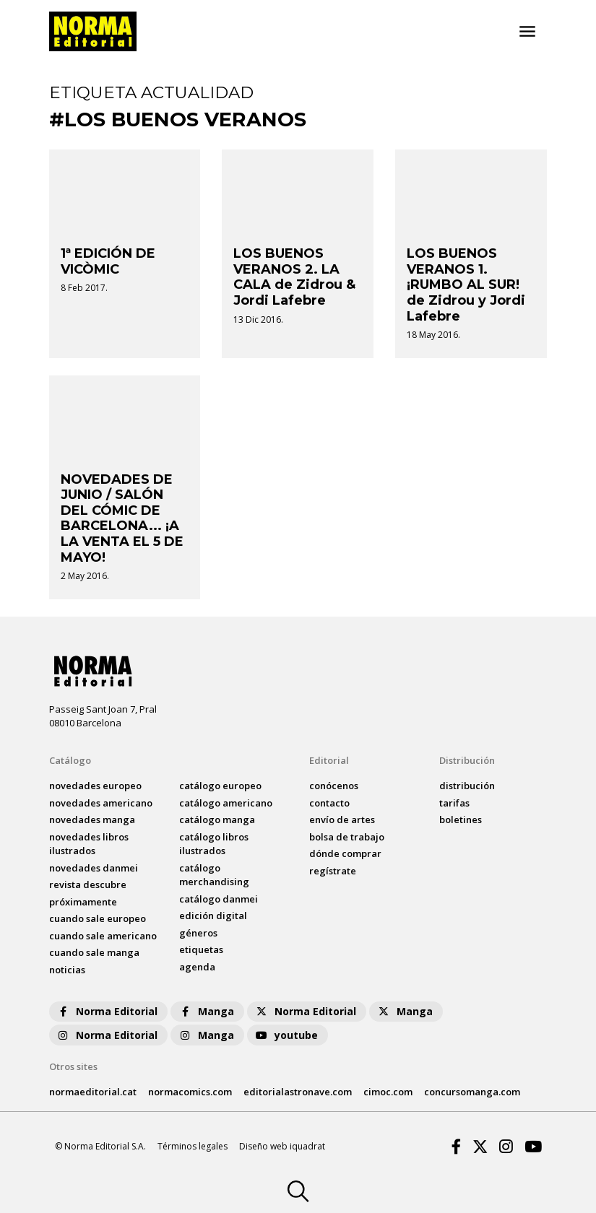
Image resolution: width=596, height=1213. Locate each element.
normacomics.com (190, 1091)
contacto (329, 802)
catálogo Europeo (220, 785)
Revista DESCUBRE (87, 884)
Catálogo (70, 760)
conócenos (333, 785)
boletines (460, 819)
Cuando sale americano (103, 935)
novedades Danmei (93, 867)
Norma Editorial (106, 1011)
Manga (206, 1011)
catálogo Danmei (218, 898)
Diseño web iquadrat (282, 1146)
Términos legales (192, 1146)
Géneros (198, 932)
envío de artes (342, 819)
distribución (467, 785)
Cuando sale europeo (97, 918)
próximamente (83, 901)
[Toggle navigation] (527, 31)
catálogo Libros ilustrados (214, 844)
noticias (67, 969)
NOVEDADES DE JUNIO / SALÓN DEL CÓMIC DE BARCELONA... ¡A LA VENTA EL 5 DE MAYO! (122, 518)
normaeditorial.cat (93, 1091)
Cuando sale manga (94, 952)
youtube (286, 1035)
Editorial (329, 760)
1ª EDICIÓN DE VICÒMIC (108, 261)
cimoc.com (388, 1091)
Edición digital (213, 915)
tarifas (454, 802)
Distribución (467, 760)
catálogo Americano (225, 802)
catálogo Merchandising (214, 875)
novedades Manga (92, 819)
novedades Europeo (95, 785)
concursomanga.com (472, 1091)
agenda (197, 966)
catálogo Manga (217, 819)
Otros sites (73, 1066)
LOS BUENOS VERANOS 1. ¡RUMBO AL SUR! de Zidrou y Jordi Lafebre (466, 284)
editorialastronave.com (297, 1091)
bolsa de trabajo (346, 836)
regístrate (332, 870)
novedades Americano (100, 802)
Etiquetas (201, 949)
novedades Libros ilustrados (89, 844)
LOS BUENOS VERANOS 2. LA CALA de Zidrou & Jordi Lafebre (294, 276)
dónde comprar (345, 853)
